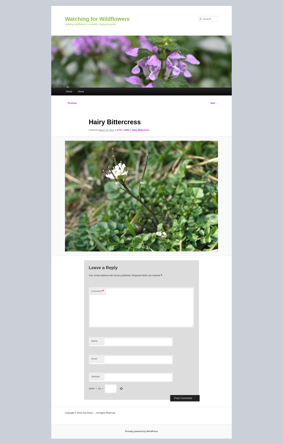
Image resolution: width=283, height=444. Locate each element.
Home (69, 91)
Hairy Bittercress (140, 130)
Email (94, 358)
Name (94, 341)
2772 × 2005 (123, 130)
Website (95, 376)
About (81, 91)
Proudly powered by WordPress (141, 431)
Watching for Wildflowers (97, 19)
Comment (97, 291)
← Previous (71, 103)
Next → (214, 103)
